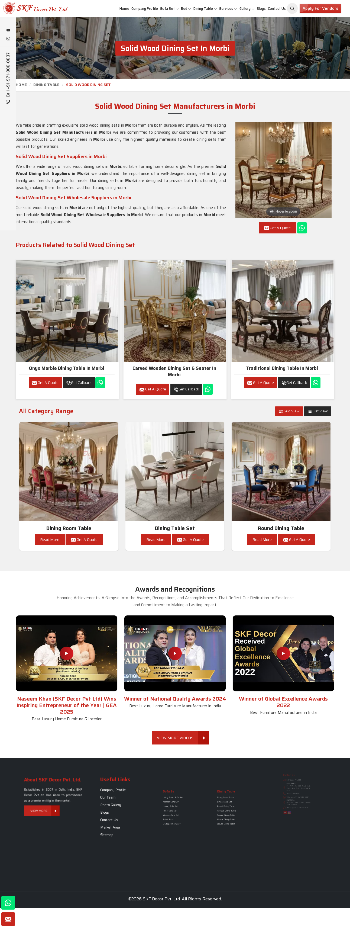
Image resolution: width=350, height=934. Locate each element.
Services (228, 8)
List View (317, 411)
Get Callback (79, 383)
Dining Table (205, 8)
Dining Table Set (175, 528)
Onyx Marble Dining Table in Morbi (66, 368)
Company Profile (144, 8)
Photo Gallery (116, 806)
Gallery (247, 8)
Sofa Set (169, 8)
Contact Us (277, 8)
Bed (186, 8)
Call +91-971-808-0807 (8, 78)
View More (48, 802)
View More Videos (177, 737)
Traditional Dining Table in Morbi (282, 368)
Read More (49, 540)
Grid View (289, 411)
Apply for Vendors (320, 8)
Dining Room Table (68, 528)
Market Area (115, 818)
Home (124, 8)
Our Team (114, 803)
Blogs (261, 8)
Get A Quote (45, 383)
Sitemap (114, 821)
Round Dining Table (281, 528)
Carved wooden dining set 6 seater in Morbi (174, 371)
